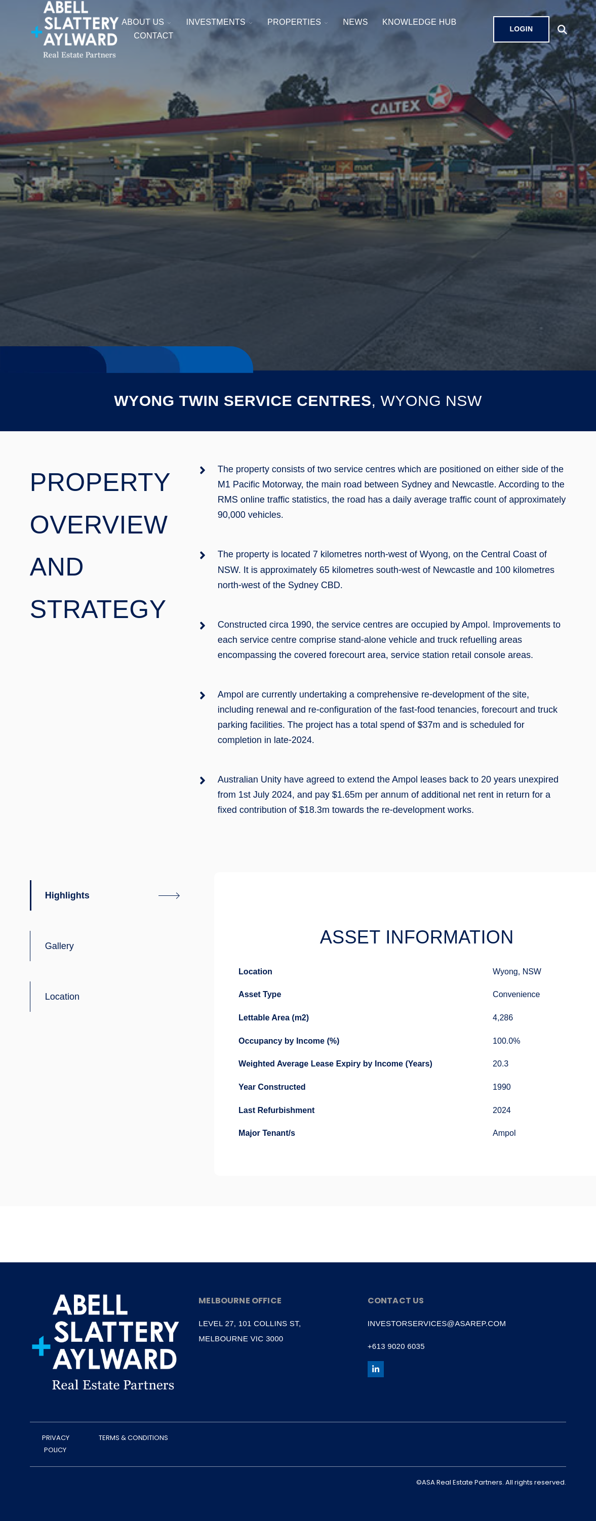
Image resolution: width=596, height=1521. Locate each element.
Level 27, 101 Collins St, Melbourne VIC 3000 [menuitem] (249, 1331)
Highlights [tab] (67, 895)
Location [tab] (62, 997)
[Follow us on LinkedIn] (376, 1369)
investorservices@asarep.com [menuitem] (437, 1323)
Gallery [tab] (59, 946)
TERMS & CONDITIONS (133, 1438)
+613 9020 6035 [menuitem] (396, 1346)
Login (521, 29)
